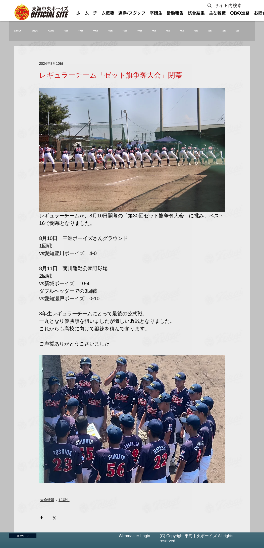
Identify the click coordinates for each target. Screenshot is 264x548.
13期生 (95, 31)
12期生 (110, 31)
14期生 (80, 31)
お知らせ (35, 31)
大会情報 (51, 31)
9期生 (154, 31)
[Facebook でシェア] (41, 517)
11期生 (125, 31)
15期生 (66, 31)
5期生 (210, 31)
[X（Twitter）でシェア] (53, 517)
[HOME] (22, 535)
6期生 (196, 31)
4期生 (223, 31)
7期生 (182, 31)
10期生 (139, 31)
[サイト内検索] (229, 5)
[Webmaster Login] (134, 535)
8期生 (168, 31)
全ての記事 (18, 31)
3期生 (237, 31)
